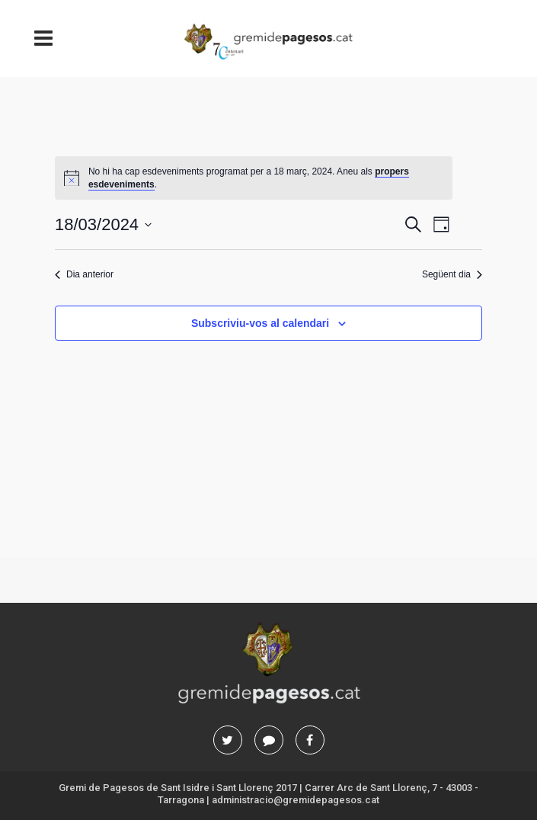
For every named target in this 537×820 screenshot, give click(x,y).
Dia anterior (84, 274)
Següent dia (452, 274)
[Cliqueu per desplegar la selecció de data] (103, 224)
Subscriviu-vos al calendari (260, 323)
